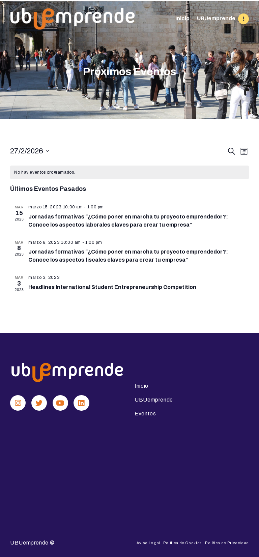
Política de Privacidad (227, 542)
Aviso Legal (148, 542)
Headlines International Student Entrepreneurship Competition (112, 287)
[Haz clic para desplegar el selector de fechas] (29, 151)
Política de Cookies (182, 542)
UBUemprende (29, 542)
